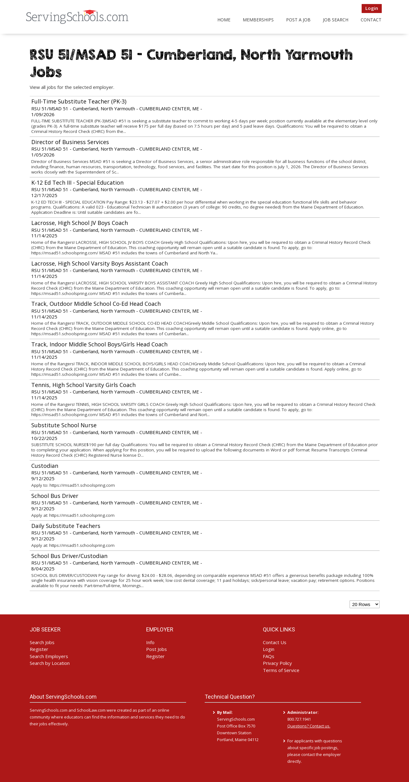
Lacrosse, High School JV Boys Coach (79, 222)
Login (371, 8)
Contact (371, 20)
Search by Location (50, 663)
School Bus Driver (54, 495)
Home (223, 20)
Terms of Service (281, 670)
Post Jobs (156, 649)
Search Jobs (42, 642)
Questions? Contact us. (308, 726)
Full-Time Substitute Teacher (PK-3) (78, 101)
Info (150, 642)
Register (39, 649)
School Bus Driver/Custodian (69, 556)
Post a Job (298, 20)
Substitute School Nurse (64, 425)
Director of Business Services (70, 142)
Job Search (335, 20)
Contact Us (274, 642)
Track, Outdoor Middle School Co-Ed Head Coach (96, 303)
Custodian (44, 465)
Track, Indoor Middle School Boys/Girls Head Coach (99, 344)
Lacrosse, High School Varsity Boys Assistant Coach (99, 263)
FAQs (268, 656)
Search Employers (49, 656)
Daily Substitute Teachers (65, 525)
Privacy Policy (277, 663)
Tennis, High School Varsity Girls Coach (83, 385)
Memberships (258, 20)
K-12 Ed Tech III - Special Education (77, 182)
